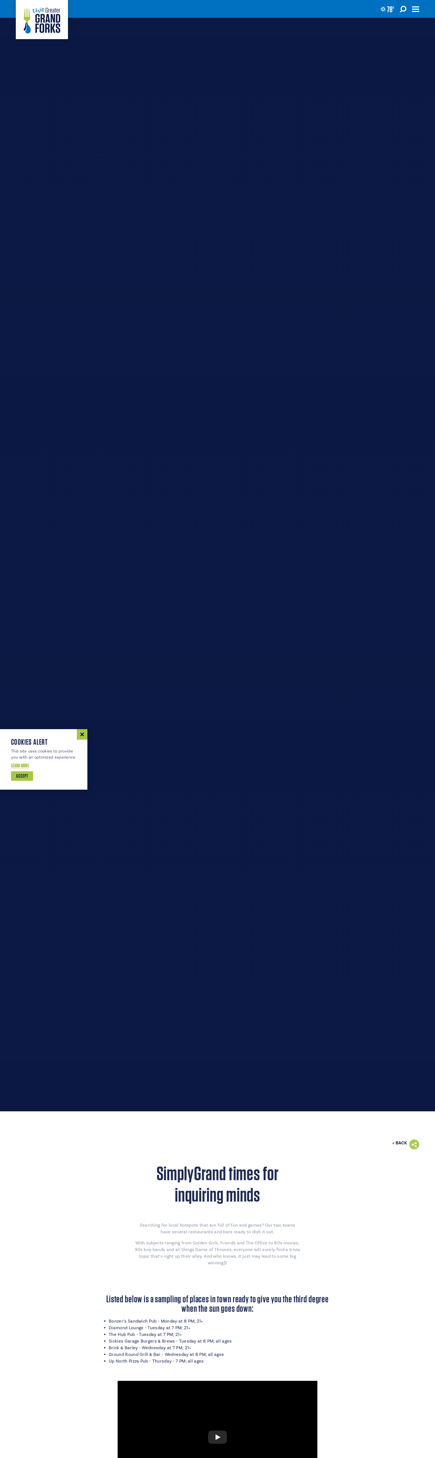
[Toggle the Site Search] (403, 9)
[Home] (42, 19)
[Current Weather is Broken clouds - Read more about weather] (387, 9)
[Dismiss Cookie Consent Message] (82, 734)
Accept (22, 776)
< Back (400, 1143)
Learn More (20, 766)
